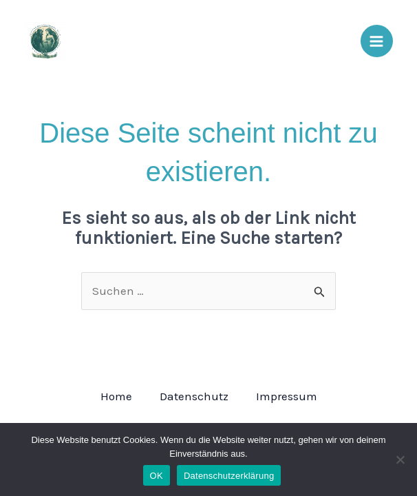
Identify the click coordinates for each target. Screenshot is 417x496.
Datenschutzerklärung (229, 476)
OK (156, 476)
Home (116, 396)
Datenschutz (194, 396)
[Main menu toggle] (377, 41)
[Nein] (400, 459)
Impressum (286, 396)
